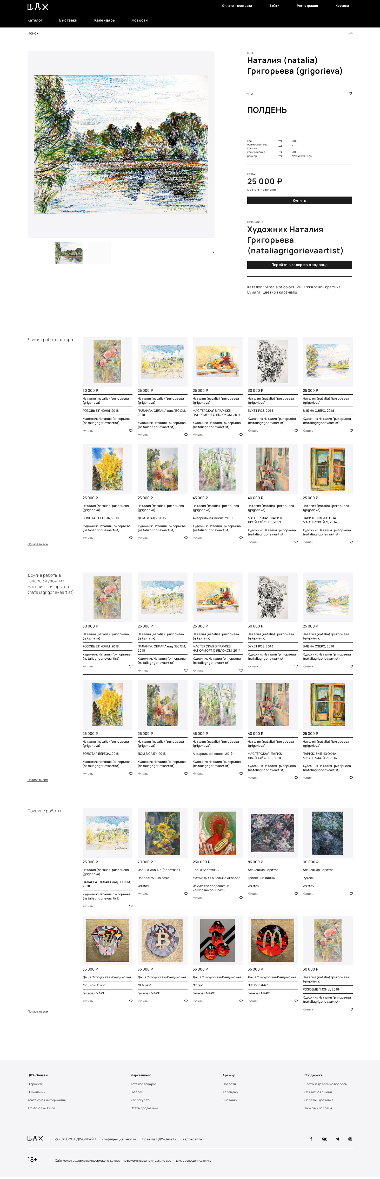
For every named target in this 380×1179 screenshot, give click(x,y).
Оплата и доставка (237, 5)
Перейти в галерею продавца (299, 264)
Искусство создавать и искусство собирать (211, 889)
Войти (274, 5)
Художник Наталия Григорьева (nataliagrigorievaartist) (107, 420)
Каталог (35, 20)
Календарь (104, 20)
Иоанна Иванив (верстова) (159, 871)
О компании (36, 1094)
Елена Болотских (206, 871)
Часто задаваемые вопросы (326, 1086)
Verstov (143, 887)
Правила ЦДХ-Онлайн (159, 1141)
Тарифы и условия (318, 1110)
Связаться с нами (318, 1094)
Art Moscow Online (41, 1110)
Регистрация (307, 5)
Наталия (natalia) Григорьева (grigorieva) (295, 65)
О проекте (35, 1086)
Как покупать (141, 1102)
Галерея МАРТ (94, 994)
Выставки (68, 20)
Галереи (137, 1094)
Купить (299, 200)
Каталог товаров (144, 1086)
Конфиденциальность (119, 1141)
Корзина (342, 5)
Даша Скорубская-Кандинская (107, 978)
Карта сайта (192, 1141)
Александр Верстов (263, 871)
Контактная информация (47, 1102)
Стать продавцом (144, 1110)
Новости (140, 20)
